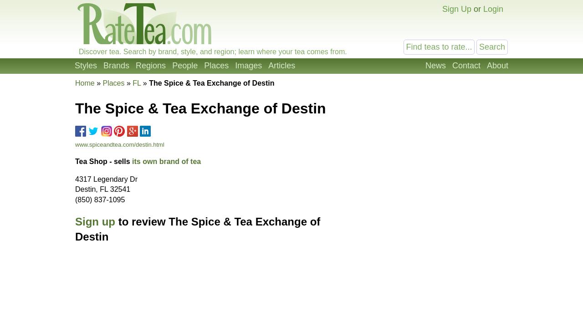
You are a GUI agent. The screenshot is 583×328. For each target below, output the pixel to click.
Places (216, 65)
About (497, 65)
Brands (116, 65)
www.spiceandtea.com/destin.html (119, 144)
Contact (466, 65)
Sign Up (456, 9)
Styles (86, 65)
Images (248, 65)
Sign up (95, 221)
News (435, 65)
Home (85, 83)
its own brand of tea (166, 161)
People (185, 65)
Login (493, 9)
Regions (151, 65)
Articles (281, 65)
